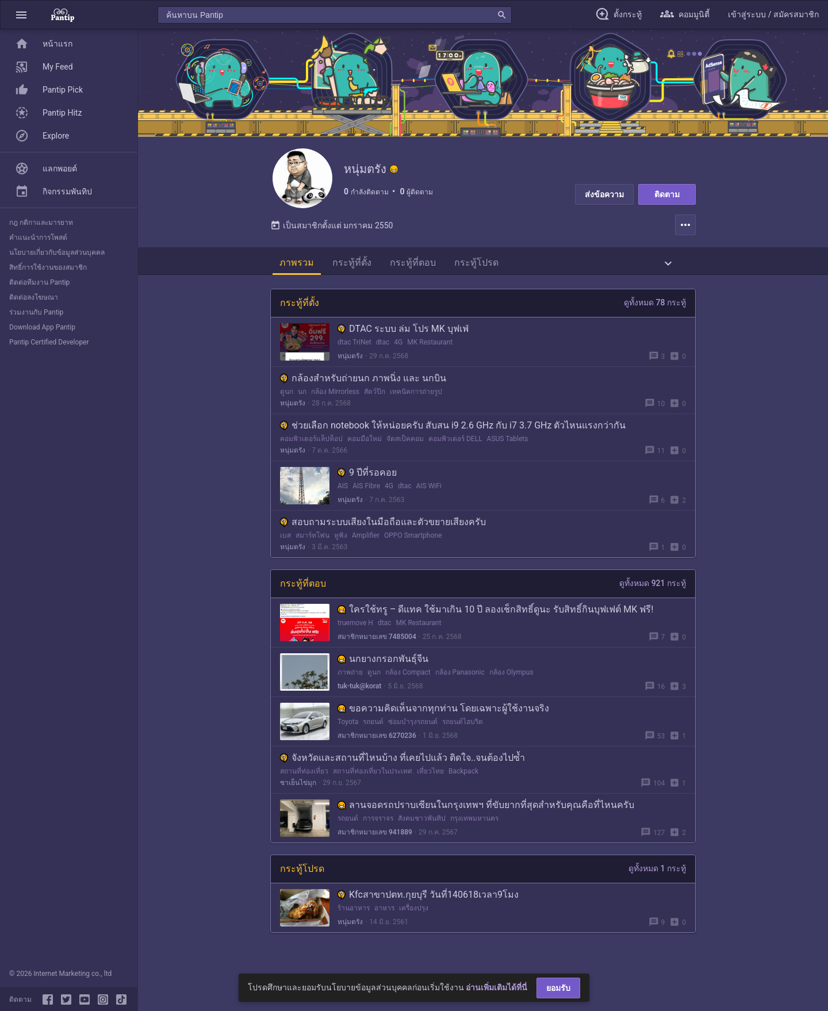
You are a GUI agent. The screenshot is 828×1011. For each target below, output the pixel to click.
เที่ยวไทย (430, 780)
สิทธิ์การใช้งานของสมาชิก (48, 267)
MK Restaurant (430, 351)
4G (398, 351)
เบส (285, 545)
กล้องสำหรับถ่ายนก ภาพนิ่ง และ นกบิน (363, 387)
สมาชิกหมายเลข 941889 (375, 841)
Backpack (463, 780)
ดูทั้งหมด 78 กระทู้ (655, 312)
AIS (343, 495)
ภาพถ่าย (350, 681)
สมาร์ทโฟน (312, 545)
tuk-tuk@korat (359, 695)
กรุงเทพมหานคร (474, 828)
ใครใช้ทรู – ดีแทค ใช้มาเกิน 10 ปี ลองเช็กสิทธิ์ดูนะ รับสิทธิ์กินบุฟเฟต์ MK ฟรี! (495, 618)
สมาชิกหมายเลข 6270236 (377, 745)
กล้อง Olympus (511, 681)
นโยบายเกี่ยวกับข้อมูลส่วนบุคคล (57, 252)
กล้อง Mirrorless (335, 401)
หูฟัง (340, 545)
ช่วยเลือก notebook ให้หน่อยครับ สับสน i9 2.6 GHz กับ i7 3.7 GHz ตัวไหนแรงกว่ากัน (453, 434)
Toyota (348, 731)
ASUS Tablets (507, 448)
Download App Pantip (42, 327)
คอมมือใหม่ (364, 448)
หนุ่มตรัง (350, 365)
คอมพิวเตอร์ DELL (455, 448)
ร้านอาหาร (354, 917)
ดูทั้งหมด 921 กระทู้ (652, 592)
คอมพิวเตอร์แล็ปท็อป (311, 448)
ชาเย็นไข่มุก (298, 792)
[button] (21, 15)
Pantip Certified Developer (49, 342)
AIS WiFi (428, 495)
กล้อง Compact (408, 681)
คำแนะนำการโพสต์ (38, 237)
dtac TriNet (354, 351)
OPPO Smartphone (413, 545)
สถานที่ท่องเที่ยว (304, 780)
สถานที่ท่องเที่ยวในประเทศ (372, 780)
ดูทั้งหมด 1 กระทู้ (657, 878)
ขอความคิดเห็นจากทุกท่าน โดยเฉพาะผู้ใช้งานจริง (443, 717)
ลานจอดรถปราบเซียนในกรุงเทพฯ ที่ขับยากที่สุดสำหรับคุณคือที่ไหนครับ (486, 814)
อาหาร (384, 917)
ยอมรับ (558, 988)
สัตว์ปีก (374, 401)
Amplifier (365, 545)
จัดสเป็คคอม (405, 448)
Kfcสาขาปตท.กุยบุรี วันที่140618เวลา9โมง (428, 903)
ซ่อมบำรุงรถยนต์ (413, 731)
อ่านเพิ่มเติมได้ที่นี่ (496, 987)
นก (302, 401)
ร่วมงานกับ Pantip (36, 312)
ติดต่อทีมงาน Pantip (39, 282)
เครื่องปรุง (413, 917)
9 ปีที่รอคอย (367, 481)
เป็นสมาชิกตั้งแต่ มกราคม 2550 (331, 234)
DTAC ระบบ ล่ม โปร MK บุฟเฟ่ (403, 337)
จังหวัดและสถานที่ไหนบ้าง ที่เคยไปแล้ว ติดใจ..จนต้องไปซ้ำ (402, 766)
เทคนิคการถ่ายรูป (416, 401)
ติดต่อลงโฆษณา (33, 297)
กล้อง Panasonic (460, 681)
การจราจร (378, 828)
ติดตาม (667, 194)
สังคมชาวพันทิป (422, 828)
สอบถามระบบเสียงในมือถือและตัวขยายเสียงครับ (383, 531)
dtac (383, 351)
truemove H (355, 632)
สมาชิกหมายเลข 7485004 (377, 646)
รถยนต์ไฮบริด (462, 731)
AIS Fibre (366, 495)
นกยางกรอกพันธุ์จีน (383, 667)
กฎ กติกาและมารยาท (41, 223)
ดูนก (286, 401)
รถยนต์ (373, 731)
